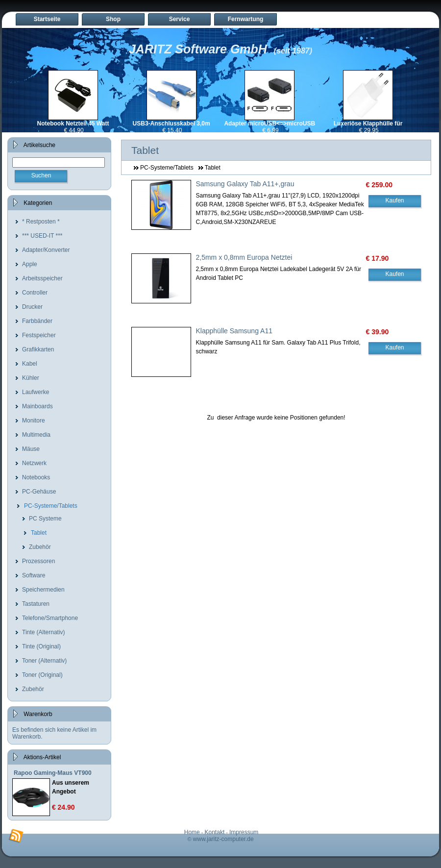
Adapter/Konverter (46, 250)
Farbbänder (37, 321)
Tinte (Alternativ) (43, 632)
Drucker (32, 306)
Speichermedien (43, 589)
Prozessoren (38, 561)
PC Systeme (45, 518)
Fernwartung (246, 19)
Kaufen (394, 200)
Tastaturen (35, 603)
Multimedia (36, 434)
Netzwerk (34, 463)
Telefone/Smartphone (50, 618)
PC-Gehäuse (39, 491)
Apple (29, 264)
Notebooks (36, 477)
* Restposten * (41, 221)
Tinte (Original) (41, 646)
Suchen (41, 175)
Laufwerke (35, 392)
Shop (113, 19)
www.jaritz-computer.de (223, 839)
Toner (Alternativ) (44, 660)
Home (192, 832)
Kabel (29, 363)
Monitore (33, 420)
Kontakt (215, 832)
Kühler (30, 377)
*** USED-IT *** (42, 235)
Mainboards (37, 406)
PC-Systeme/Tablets (50, 505)
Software (33, 575)
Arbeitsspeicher (42, 278)
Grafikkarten (38, 349)
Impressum (243, 832)
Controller (35, 292)
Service (179, 19)
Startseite (47, 19)
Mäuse (31, 449)
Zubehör (40, 547)
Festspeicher (39, 335)
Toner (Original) (42, 674)
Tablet (39, 532)
